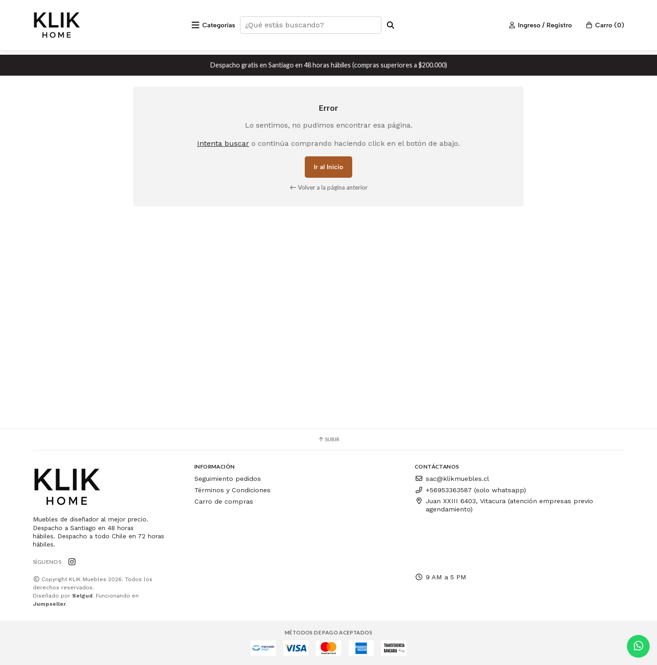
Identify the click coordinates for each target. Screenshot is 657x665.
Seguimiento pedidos (227, 478)
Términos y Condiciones (232, 490)
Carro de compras (223, 501)
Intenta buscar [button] (223, 143)
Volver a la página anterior (328, 187)
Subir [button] (328, 439)
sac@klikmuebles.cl (452, 478)
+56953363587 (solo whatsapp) (470, 490)
